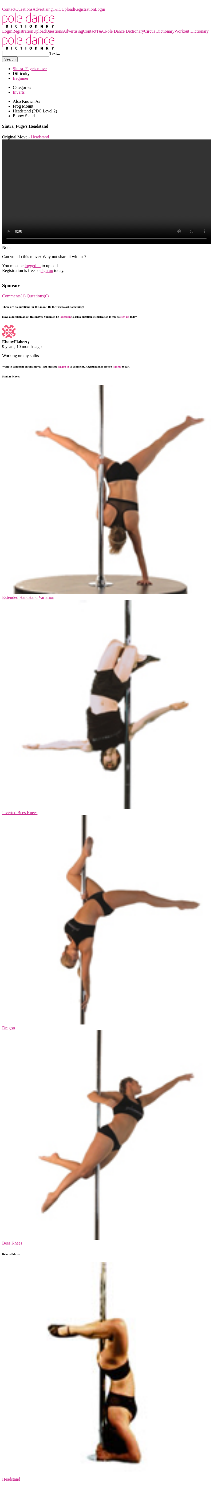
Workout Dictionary (192, 31)
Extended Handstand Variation (28, 597)
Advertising (43, 9)
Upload (67, 9)
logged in (33, 265)
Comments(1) (14, 296)
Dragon (8, 1028)
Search (9, 59)
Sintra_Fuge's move (30, 68)
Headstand (40, 137)
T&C (57, 9)
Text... (54, 53)
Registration (84, 9)
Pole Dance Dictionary (21, 4)
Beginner (21, 78)
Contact (8, 9)
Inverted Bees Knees (19, 812)
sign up (47, 270)
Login (100, 9)
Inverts (19, 92)
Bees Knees (12, 1243)
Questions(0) (38, 296)
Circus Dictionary (159, 31)
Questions (24, 9)
